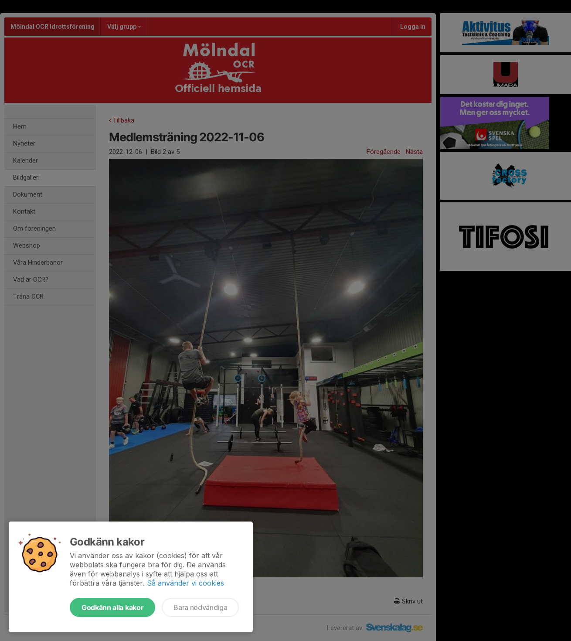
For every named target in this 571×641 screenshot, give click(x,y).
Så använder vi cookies (185, 583)
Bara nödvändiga (200, 607)
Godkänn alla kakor (112, 607)
